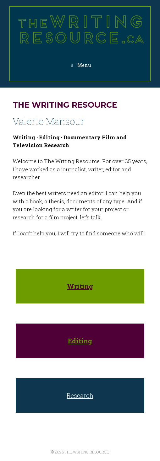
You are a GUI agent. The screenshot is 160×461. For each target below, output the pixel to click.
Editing (80, 341)
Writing (80, 286)
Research (80, 395)
